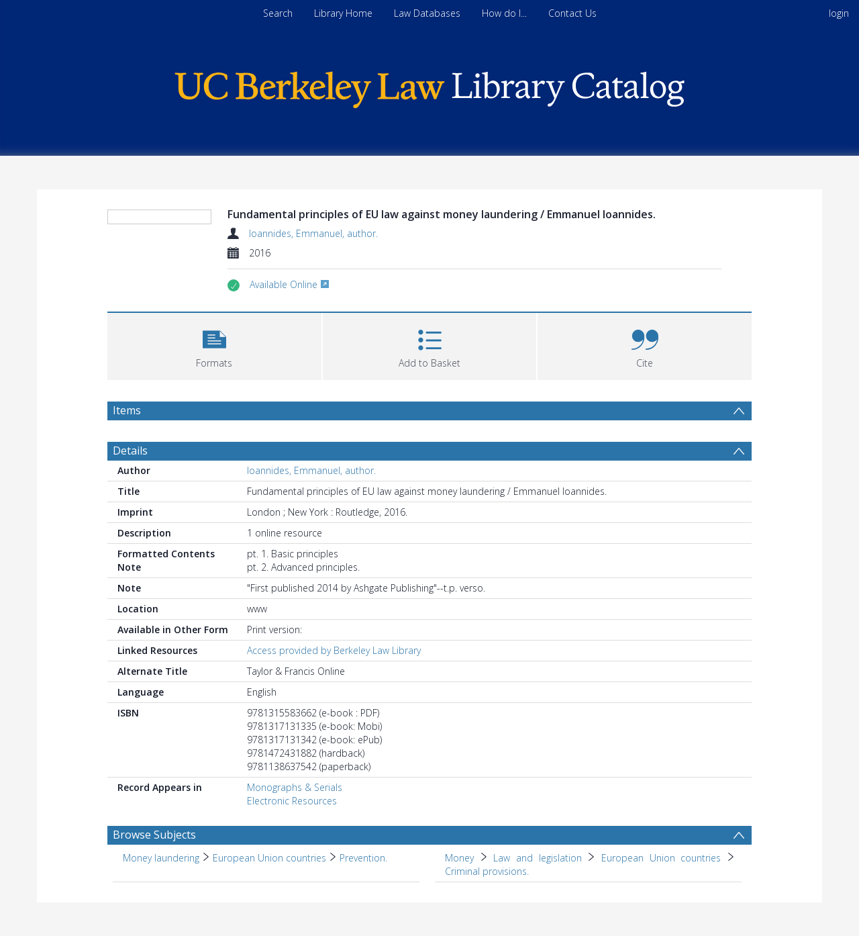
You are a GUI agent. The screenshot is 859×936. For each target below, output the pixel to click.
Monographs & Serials (294, 837)
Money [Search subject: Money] (459, 907)
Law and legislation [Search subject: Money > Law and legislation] (537, 907)
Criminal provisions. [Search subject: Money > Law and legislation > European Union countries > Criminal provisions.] (487, 921)
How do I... (504, 13)
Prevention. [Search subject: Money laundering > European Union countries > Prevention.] (363, 907)
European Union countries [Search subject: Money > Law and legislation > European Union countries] (661, 907)
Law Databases (427, 13)
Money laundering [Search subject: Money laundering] (161, 907)
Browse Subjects (154, 884)
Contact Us (572, 13)
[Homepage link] (429, 86)
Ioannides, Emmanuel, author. (313, 233)
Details (130, 500)
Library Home (343, 13)
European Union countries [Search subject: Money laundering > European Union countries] (269, 907)
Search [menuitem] (278, 13)
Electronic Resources (292, 850)
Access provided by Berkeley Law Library (334, 700)
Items (127, 460)
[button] (214, 394)
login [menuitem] (839, 13)
